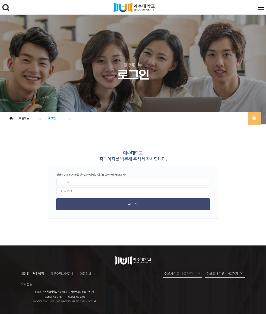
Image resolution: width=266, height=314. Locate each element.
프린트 (254, 118)
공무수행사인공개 (62, 273)
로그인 (51, 118)
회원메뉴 (24, 118)
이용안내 (85, 273)
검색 (6, 8)
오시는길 (26, 283)
